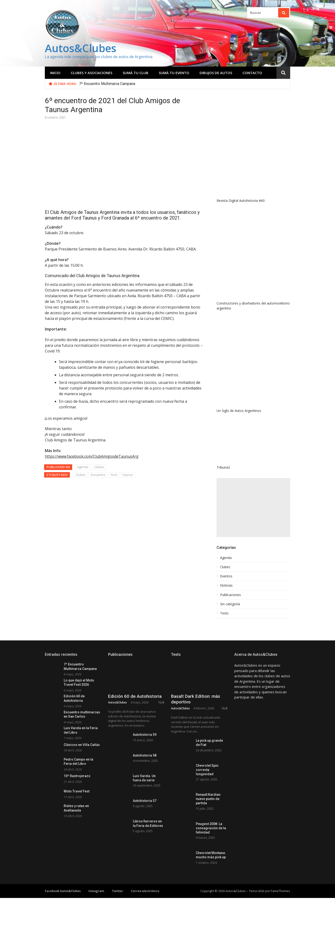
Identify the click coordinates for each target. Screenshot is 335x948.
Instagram (96, 893)
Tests (224, 613)
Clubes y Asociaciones (91, 72)
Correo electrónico (145, 893)
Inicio (55, 72)
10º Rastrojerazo (77, 776)
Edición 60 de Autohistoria (135, 696)
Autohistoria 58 (144, 755)
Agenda (82, 467)
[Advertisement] (253, 507)
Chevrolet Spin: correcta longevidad (207, 770)
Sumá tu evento (174, 72)
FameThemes (280, 893)
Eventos (226, 576)
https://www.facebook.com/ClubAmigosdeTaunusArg (91, 456)
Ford (114, 475)
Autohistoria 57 (144, 801)
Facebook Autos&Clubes (63, 893)
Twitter (117, 893)
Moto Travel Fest (76, 791)
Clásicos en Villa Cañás (82, 745)
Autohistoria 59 (144, 734)
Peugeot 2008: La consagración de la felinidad (211, 828)
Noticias (226, 585)
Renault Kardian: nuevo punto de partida (208, 799)
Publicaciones (230, 595)
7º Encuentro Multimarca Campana (107, 83)
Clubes (99, 467)
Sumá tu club (135, 72)
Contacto (252, 72)
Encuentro (98, 475)
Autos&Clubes (80, 48)
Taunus (127, 475)
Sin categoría (230, 604)
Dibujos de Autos (216, 72)
